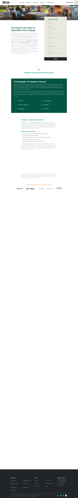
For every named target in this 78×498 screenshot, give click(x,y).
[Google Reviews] (66, 495)
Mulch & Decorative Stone (15, 484)
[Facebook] (58, 495)
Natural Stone (25, 487)
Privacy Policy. (34, 496)
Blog (47, 486)
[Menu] (76, 2)
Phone (49, 36)
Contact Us (42, 2)
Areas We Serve (49, 483)
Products (28, 2)
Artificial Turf (13, 490)
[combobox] (55, 48)
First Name (50, 21)
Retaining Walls (14, 487)
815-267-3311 (69, 2)
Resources (35, 2)
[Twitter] (60, 495)
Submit (55, 58)
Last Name (50, 26)
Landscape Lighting (26, 480)
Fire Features (25, 483)
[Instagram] (63, 495)
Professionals (50, 2)
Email (49, 31)
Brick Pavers (13, 480)
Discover (22, 2)
